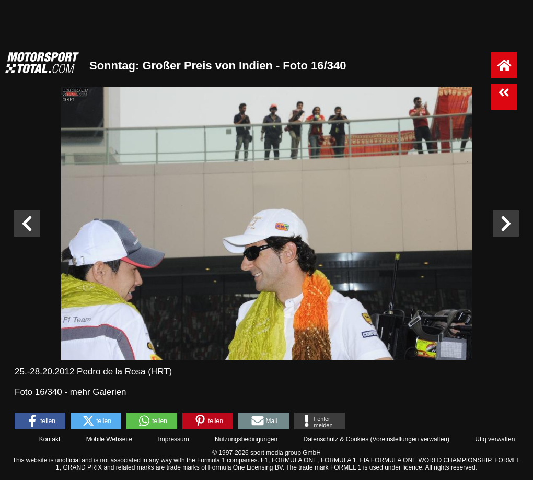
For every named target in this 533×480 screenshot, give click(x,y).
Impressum (173, 439)
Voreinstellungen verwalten (410, 439)
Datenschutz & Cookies (335, 439)
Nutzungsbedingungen (246, 439)
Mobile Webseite (109, 439)
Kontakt (50, 439)
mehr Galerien (98, 392)
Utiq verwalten (495, 439)
